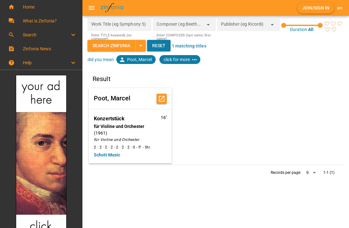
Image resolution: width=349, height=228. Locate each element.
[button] (41, 7)
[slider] (302, 25)
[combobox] (179, 26)
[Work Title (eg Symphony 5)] (119, 24)
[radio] (327, 24)
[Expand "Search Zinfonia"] (140, 45)
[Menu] (91, 8)
